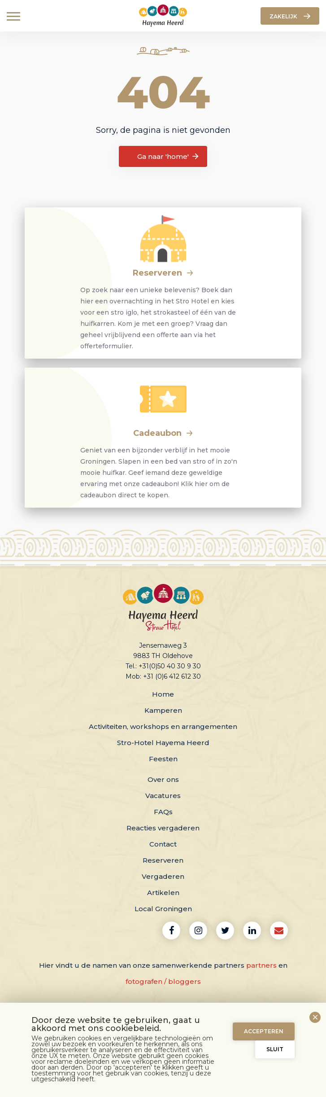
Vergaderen (163, 876)
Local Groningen (163, 908)
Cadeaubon (163, 433)
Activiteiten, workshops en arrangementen (163, 726)
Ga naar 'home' (168, 156)
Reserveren (163, 273)
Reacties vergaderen (163, 828)
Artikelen (163, 892)
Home (163, 694)
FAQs (163, 811)
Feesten (163, 759)
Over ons (163, 779)
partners (261, 965)
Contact (163, 844)
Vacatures (163, 795)
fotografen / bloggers (163, 981)
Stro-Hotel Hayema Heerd (163, 742)
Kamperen (163, 710)
